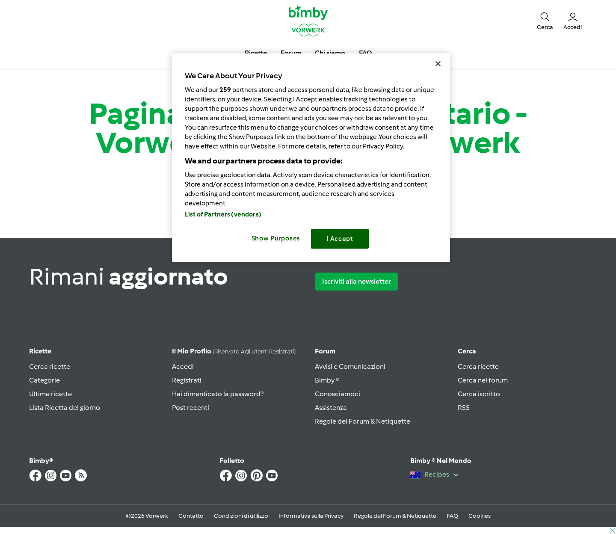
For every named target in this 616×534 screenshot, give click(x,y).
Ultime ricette (50, 394)
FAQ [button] (365, 53)
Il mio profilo (234, 351)
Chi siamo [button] (330, 53)
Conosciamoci (337, 394)
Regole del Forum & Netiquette (362, 421)
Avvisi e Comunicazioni (350, 366)
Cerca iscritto (479, 394)
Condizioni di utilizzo (241, 515)
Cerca (467, 351)
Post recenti (190, 407)
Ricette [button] (256, 53)
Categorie (44, 380)
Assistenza (331, 407)
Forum (325, 351)
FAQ (452, 515)
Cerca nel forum (483, 380)
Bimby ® (327, 380)
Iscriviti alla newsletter (356, 281)
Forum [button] (291, 53)
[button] (545, 20)
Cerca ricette (49, 366)
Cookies (479, 515)
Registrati (186, 380)
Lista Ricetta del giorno (64, 407)
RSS (464, 407)
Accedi (183, 366)
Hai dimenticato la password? (218, 394)
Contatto (191, 515)
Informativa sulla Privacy (311, 515)
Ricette (40, 351)
